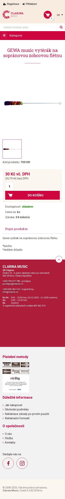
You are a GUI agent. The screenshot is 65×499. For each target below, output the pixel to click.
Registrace (13, 4)
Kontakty (10, 442)
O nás (8, 434)
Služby (9, 438)
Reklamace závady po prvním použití (27, 414)
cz (58, 14)
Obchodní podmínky (17, 409)
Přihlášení (31, 4)
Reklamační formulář (17, 418)
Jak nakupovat (13, 405)
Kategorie (16, 35)
